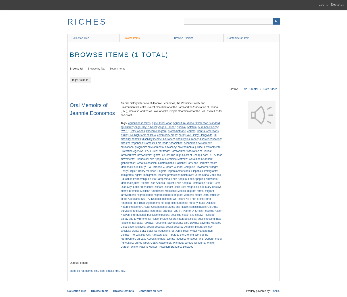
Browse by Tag (96, 68)
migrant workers (183, 194)
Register (337, 4)
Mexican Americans (151, 190)
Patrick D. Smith (192, 210)
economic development (197, 143)
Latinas (158, 186)
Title (244, 89)
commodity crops (167, 135)
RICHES (87, 21)
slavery (131, 226)
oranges (167, 210)
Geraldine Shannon (200, 159)
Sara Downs (191, 222)
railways (148, 222)
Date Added (270, 89)
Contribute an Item (238, 38)
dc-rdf (80, 270)
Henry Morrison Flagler (151, 171)
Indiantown (186, 175)
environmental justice (190, 147)
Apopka (181, 127)
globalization (128, 163)
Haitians (180, 163)
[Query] (232, 21)
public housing (206, 218)
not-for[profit (168, 202)
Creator (254, 89)
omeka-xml (112, 270)
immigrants (210, 171)
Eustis (153, 151)
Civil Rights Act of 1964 (142, 135)
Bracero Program (156, 131)
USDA (154, 242)
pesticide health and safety (186, 214)
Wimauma (200, 242)
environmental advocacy (162, 147)
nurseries (181, 202)
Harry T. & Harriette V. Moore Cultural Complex (166, 167)
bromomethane (177, 131)
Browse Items (132, 38)
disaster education (210, 139)
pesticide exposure (158, 214)
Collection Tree (80, 38)
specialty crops (129, 230)
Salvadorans (174, 222)
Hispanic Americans (178, 171)
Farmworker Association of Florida (191, 151)
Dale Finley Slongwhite (198, 135)
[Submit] (276, 21)
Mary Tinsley (212, 186)
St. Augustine (162, 230)
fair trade (164, 151)
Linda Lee (179, 186)
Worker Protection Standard (164, 246)
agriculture (127, 127)
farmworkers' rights (148, 155)
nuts (201, 202)
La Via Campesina (159, 179)
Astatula (192, 127)
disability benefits (131, 139)
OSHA (177, 210)
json (102, 270)
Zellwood (188, 246)
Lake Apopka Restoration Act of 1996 (197, 182)
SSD (142, 230)
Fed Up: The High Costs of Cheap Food (183, 155)
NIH (188, 198)
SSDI (150, 230)
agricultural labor (162, 123)
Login (323, 4)
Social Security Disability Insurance (186, 226)
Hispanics (197, 171)
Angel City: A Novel (145, 127)
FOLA (212, 155)
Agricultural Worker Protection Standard (196, 123)
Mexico (181, 190)
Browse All (76, 68)
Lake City (126, 186)
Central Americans (208, 131)
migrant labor (144, 194)
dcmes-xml (91, 270)
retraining (160, 222)
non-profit (197, 198)
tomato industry (176, 238)
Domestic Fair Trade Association (163, 143)
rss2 (122, 270)
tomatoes (192, 238)
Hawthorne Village (206, 167)
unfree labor (142, 242)
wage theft (165, 242)
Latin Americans (142, 186)
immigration (149, 175)
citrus (124, 135)
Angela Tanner (166, 127)
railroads (137, 222)
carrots (191, 131)
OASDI (145, 206)
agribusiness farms (139, 123)
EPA (145, 151)
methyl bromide (130, 190)
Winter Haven (139, 246)
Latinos (168, 186)
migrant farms (195, 190)
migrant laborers (163, 194)
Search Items (117, 68)
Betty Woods (137, 131)
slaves (141, 226)
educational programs (133, 147)
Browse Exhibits (183, 38)
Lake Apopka (179, 179)
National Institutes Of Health (167, 198)
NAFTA (145, 198)
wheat (188, 242)
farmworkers (128, 155)
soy (210, 226)
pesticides (190, 218)
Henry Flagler (129, 171)
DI (215, 135)
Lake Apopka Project (162, 182)
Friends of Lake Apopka (150, 159)
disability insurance (186, 139)
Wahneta (178, 242)
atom (73, 270)
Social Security (155, 226)
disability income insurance (158, 139)
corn (181, 135)
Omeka (274, 291)
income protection (168, 175)
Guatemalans (166, 163)
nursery (193, 202)
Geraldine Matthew (176, 159)
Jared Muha (202, 175)
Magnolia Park (195, 186)
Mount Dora (202, 194)
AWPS (124, 131)
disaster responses (132, 143)
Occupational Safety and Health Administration (178, 206)
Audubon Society (208, 127)
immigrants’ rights (131, 175)
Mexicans (170, 190)
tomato (161, 238)
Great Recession (146, 163)
